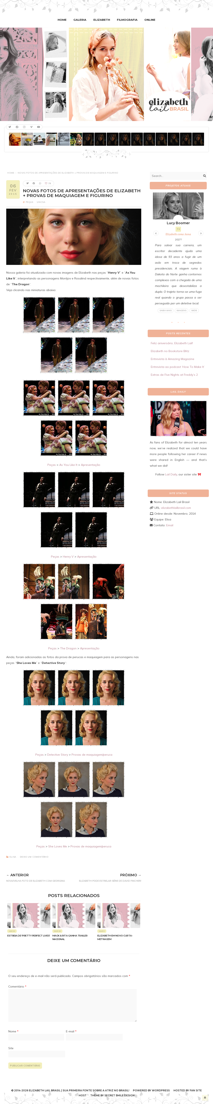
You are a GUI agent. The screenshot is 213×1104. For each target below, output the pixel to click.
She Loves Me (57, 846)
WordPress (161, 1090)
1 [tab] (174, 324)
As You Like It (68, 464)
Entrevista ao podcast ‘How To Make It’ (177, 367)
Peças (29, 202)
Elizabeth (102, 19)
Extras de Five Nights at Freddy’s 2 (174, 375)
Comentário (17, 986)
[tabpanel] (178, 252)
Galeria (81, 19)
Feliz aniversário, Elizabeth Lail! (172, 343)
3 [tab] (187, 324)
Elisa (13, 856)
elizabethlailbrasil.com (176, 507)
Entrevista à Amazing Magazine (172, 359)
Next (200, 232)
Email (169, 525)
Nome (13, 1031)
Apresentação (90, 464)
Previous (155, 232)
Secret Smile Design (119, 1095)
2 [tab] (180, 324)
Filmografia (126, 19)
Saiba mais (166, 310)
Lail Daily (171, 474)
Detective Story (57, 754)
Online (148, 19)
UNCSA (41, 202)
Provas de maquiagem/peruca (92, 754)
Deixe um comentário (34, 856)
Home (63, 19)
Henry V (68, 556)
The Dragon (68, 648)
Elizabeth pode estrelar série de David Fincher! (106, 877)
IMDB (194, 310)
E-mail (71, 1031)
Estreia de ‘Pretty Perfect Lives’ (28, 935)
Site (11, 1048)
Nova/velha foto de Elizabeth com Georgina (39, 877)
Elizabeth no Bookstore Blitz (170, 351)
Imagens (181, 310)
